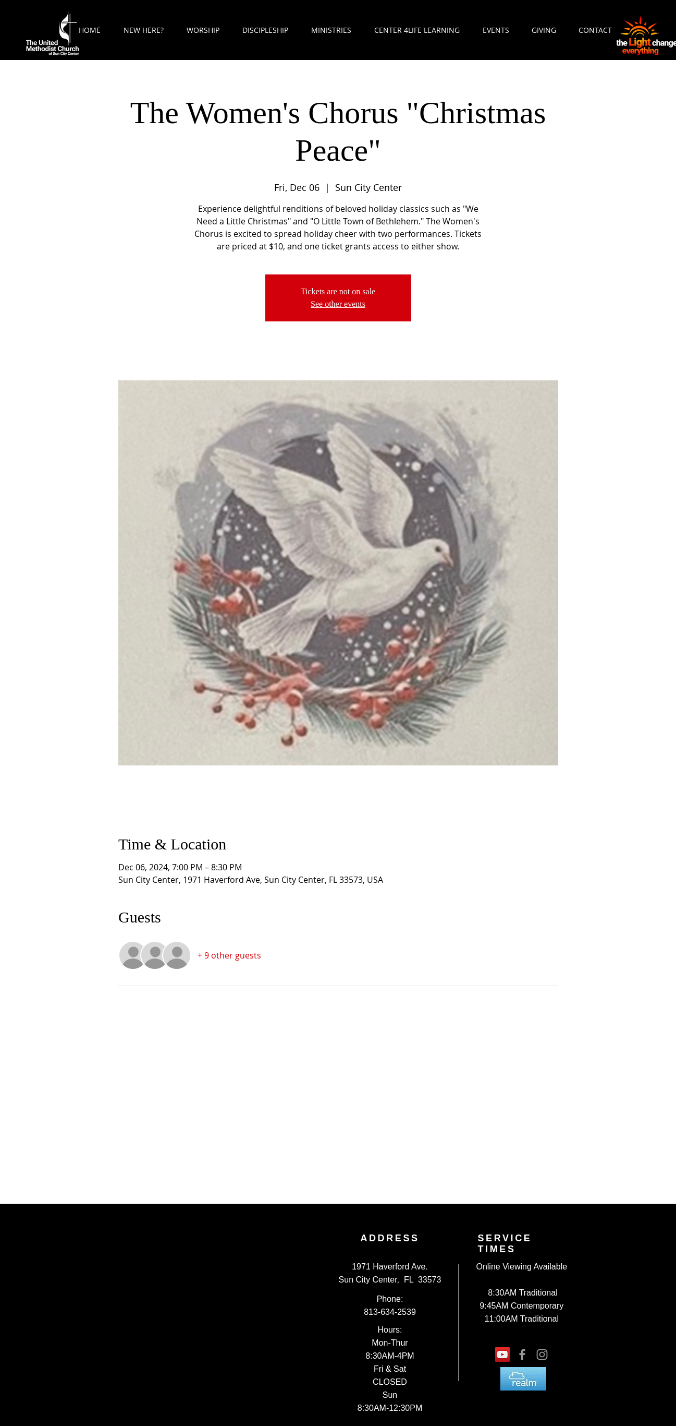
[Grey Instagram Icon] (542, 1354)
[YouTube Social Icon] (502, 1354)
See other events (338, 303)
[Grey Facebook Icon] (522, 1354)
